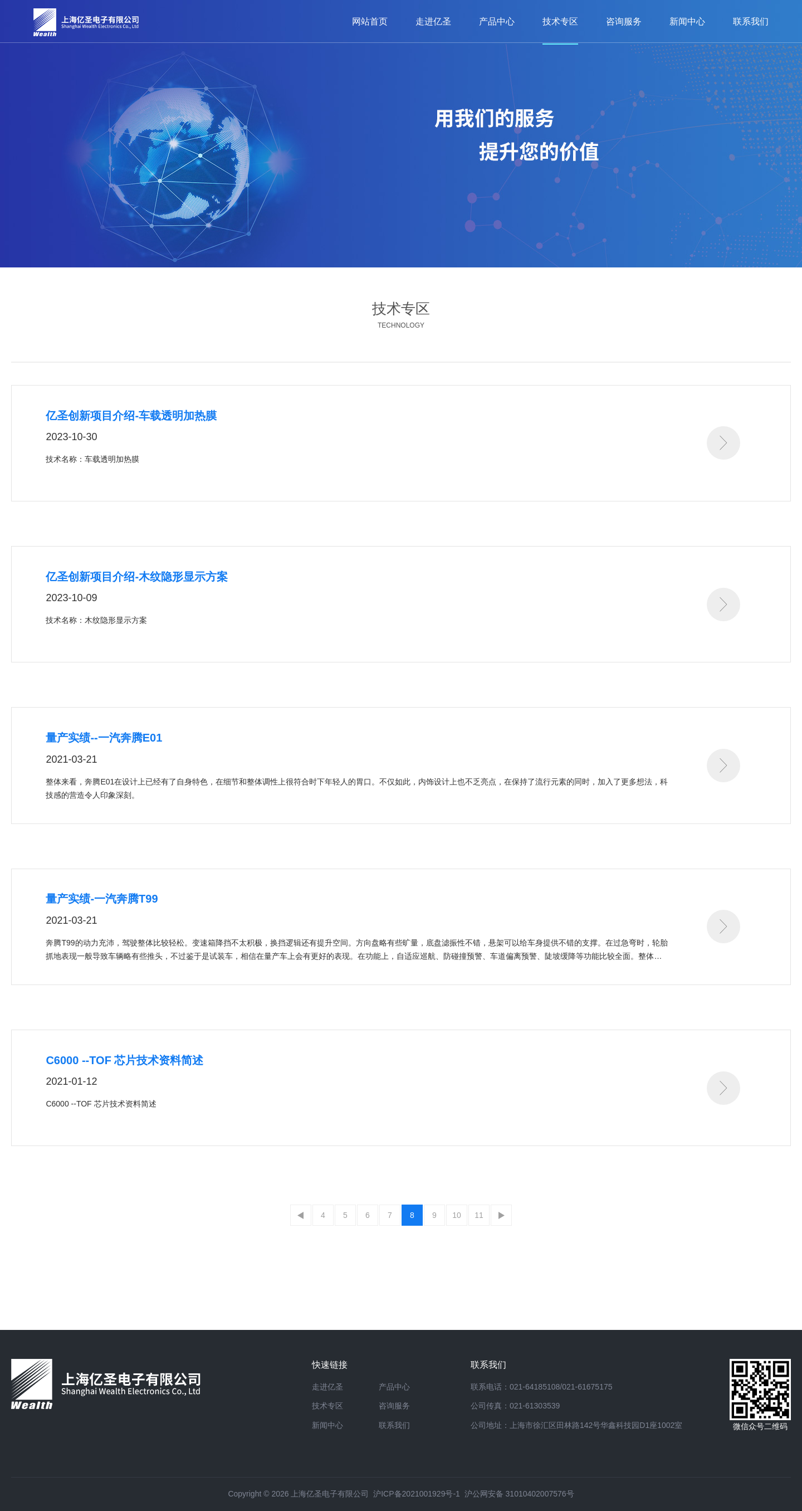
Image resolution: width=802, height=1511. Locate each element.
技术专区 (327, 1405)
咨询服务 (394, 1405)
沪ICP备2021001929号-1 (416, 1493)
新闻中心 (327, 1425)
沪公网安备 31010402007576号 (519, 1493)
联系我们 (394, 1425)
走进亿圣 (327, 1386)
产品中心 (394, 1386)
